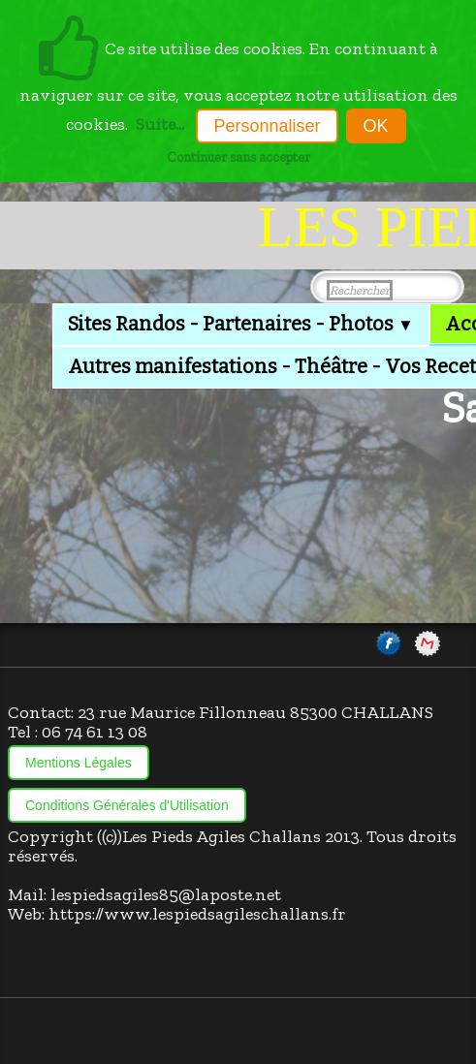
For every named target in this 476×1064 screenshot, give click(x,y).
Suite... (160, 124)
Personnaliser (266, 126)
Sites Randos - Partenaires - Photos (241, 323)
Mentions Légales (78, 762)
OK (376, 126)
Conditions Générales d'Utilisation (127, 805)
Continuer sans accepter (238, 157)
